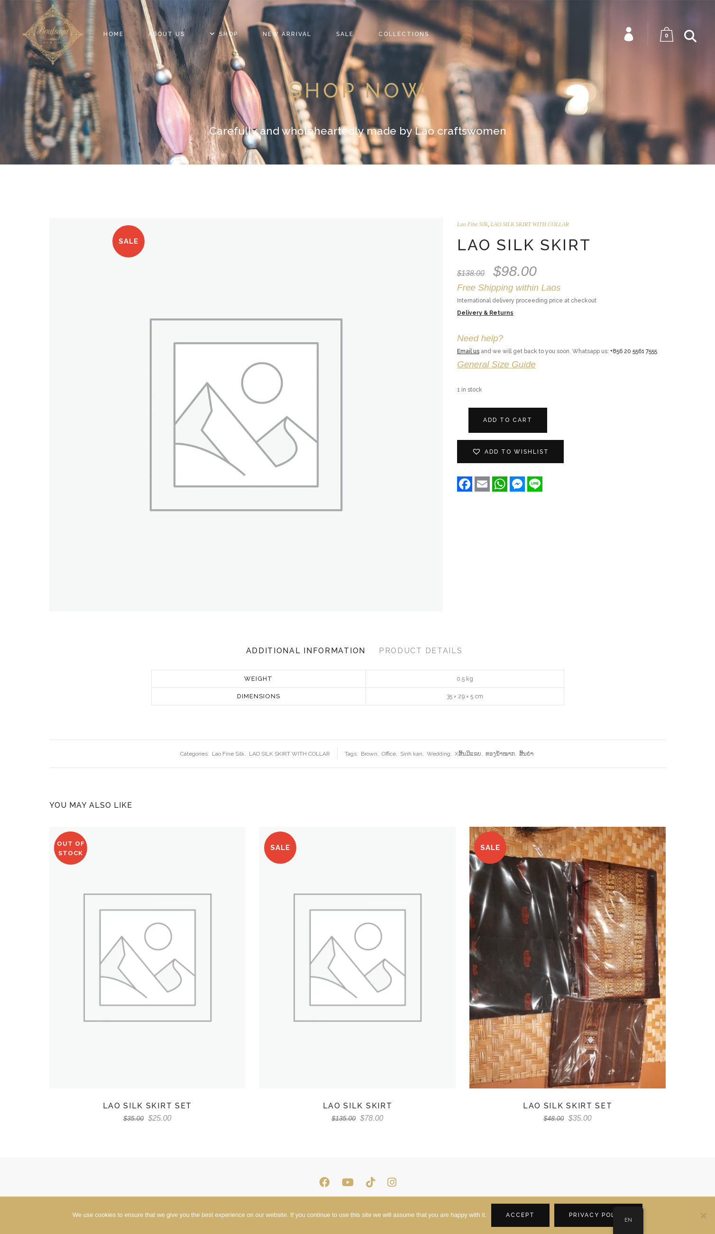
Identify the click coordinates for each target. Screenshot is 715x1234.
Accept (520, 1215)
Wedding (438, 753)
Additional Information (306, 650)
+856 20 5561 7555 (633, 351)
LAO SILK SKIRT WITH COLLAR (530, 224)
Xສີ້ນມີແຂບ (468, 753)
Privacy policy (598, 1215)
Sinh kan (411, 753)
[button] (510, 451)
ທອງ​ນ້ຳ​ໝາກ (500, 753)
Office (389, 753)
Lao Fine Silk (472, 224)
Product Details (421, 650)
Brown (369, 753)
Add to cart (507, 420)
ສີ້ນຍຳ (526, 753)
